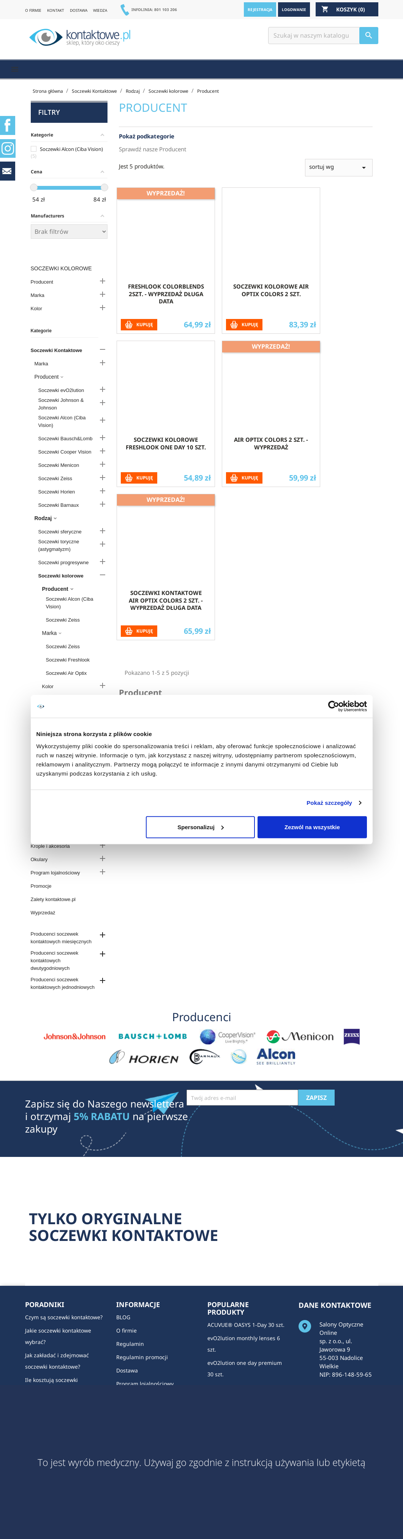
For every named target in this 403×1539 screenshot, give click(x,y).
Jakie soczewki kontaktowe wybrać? (58, 1336)
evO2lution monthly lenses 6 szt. (243, 1343)
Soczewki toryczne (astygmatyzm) (58, 545)
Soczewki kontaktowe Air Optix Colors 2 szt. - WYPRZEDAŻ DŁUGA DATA (166, 612)
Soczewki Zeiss (55, 478)
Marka (37, 295)
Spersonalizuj (200, 826)
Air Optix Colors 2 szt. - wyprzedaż (271, 455)
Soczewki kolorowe (61, 268)
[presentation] (244, 1124)
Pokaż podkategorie (146, 148)
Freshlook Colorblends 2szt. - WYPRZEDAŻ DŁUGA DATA (166, 306)
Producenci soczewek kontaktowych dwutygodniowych (55, 960)
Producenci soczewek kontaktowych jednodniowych (63, 983)
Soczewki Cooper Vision (65, 452)
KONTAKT (55, 10)
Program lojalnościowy (55, 873)
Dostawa (127, 1370)
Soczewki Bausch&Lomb (65, 438)
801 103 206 (165, 9)
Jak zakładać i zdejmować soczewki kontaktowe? (57, 1361)
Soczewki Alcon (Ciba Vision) (62, 421)
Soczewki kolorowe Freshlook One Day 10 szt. (166, 455)
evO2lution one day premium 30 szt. (244, 1368)
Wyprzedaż (43, 912)
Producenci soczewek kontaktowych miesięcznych (61, 937)
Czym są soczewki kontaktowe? (64, 1317)
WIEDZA (100, 10)
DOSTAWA (78, 10)
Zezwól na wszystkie (312, 826)
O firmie (126, 1330)
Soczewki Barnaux (58, 505)
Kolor (36, 308)
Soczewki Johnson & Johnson (61, 404)
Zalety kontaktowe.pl (53, 899)
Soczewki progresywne (63, 562)
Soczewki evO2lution (61, 390)
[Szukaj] (323, 35)
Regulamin (130, 1343)
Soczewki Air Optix (66, 673)
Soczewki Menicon (58, 465)
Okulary (39, 859)
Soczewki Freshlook (68, 660)
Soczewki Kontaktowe (56, 350)
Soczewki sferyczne (60, 532)
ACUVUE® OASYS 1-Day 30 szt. (245, 1324)
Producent (42, 282)
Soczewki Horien (56, 492)
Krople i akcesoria (50, 846)
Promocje (41, 886)
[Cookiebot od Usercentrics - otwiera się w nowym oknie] (333, 706)
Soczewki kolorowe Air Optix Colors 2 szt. (271, 302)
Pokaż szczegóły (329, 803)
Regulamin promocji (142, 1357)
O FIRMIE (33, 10)
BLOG (123, 1317)
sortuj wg (338, 179)
